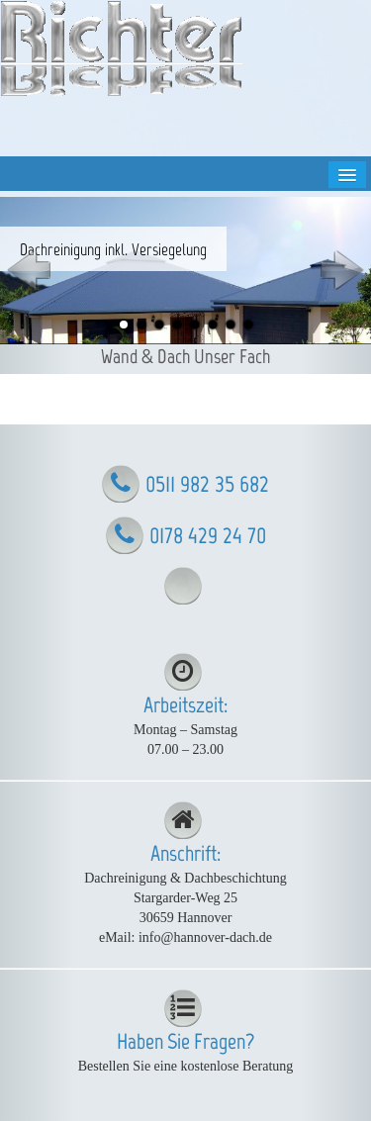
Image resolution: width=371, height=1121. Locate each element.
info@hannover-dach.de (205, 937)
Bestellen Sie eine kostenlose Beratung (186, 1066)
